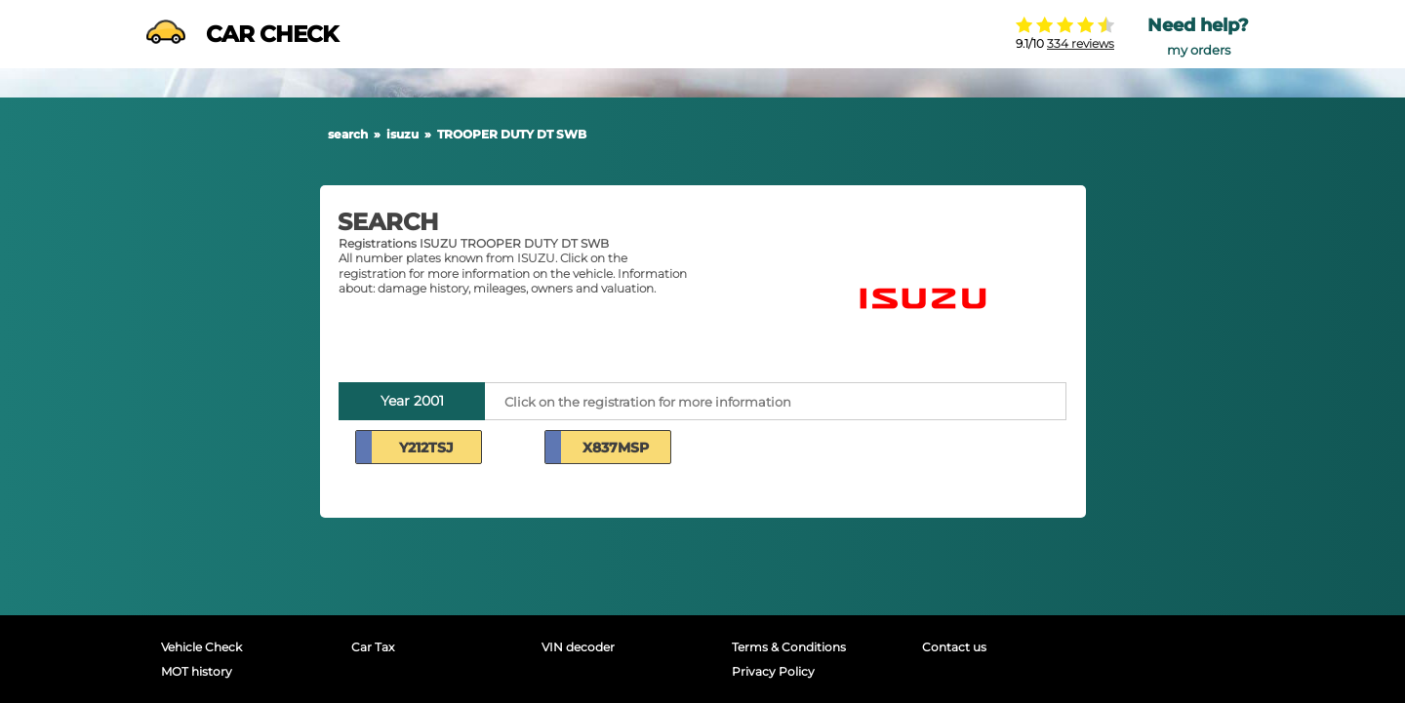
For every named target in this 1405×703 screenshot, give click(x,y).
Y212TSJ (426, 447)
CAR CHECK (242, 34)
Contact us (954, 647)
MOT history (196, 671)
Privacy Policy (773, 671)
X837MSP (615, 447)
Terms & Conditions (789, 647)
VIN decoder (578, 647)
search (348, 134)
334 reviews (1080, 43)
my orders (1198, 50)
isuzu (402, 134)
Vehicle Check (201, 647)
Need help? (1198, 25)
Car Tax (372, 647)
